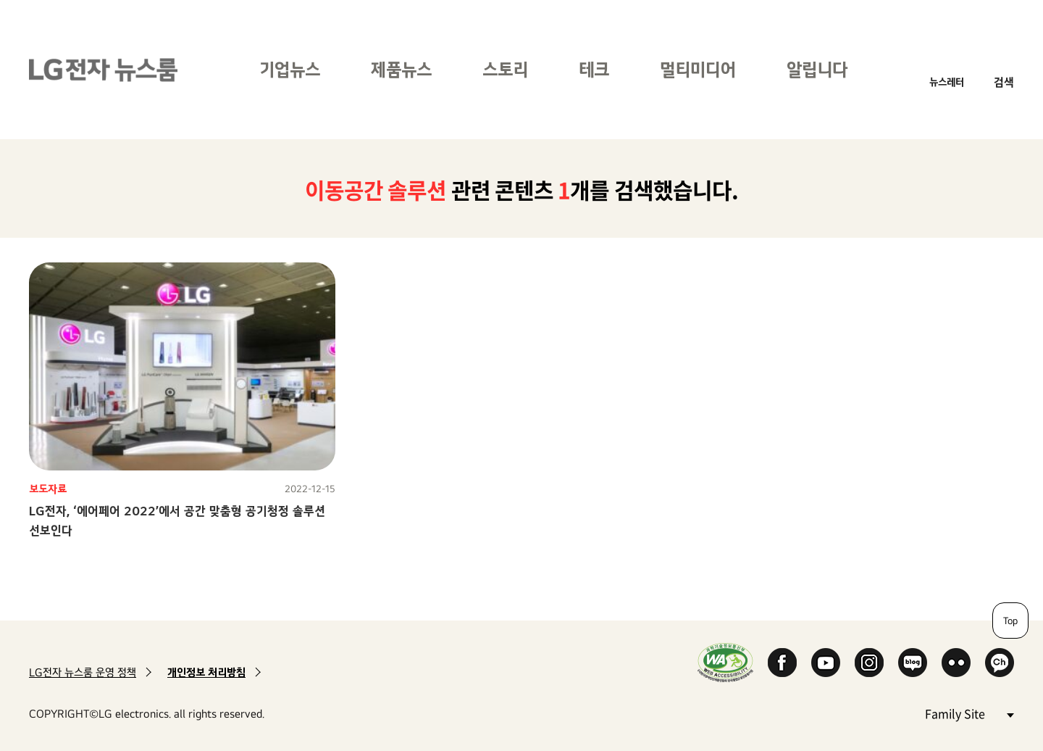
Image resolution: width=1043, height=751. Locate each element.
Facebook (782, 662)
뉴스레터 (946, 81)
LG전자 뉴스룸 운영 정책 (82, 672)
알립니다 (817, 69)
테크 (594, 69)
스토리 (505, 69)
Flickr (956, 662)
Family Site (969, 713)
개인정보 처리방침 (206, 672)
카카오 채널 (999, 662)
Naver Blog (912, 662)
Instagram (869, 662)
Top (1010, 620)
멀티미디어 (698, 69)
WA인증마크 (725, 662)
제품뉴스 (401, 69)
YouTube (825, 662)
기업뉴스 (289, 69)
